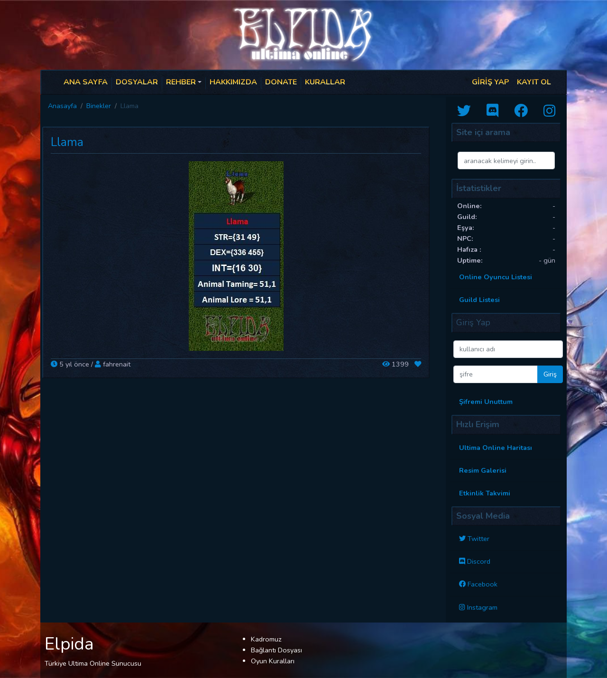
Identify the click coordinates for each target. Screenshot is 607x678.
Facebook (482, 584)
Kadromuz (266, 639)
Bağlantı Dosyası (276, 650)
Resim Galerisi (482, 470)
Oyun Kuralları (272, 661)
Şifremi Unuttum (486, 401)
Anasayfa (62, 105)
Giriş (550, 374)
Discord (478, 561)
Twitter (478, 538)
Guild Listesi (479, 299)
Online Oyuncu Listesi (495, 277)
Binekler (98, 105)
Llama (67, 142)
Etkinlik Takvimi (484, 493)
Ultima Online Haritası (495, 447)
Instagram (482, 607)
